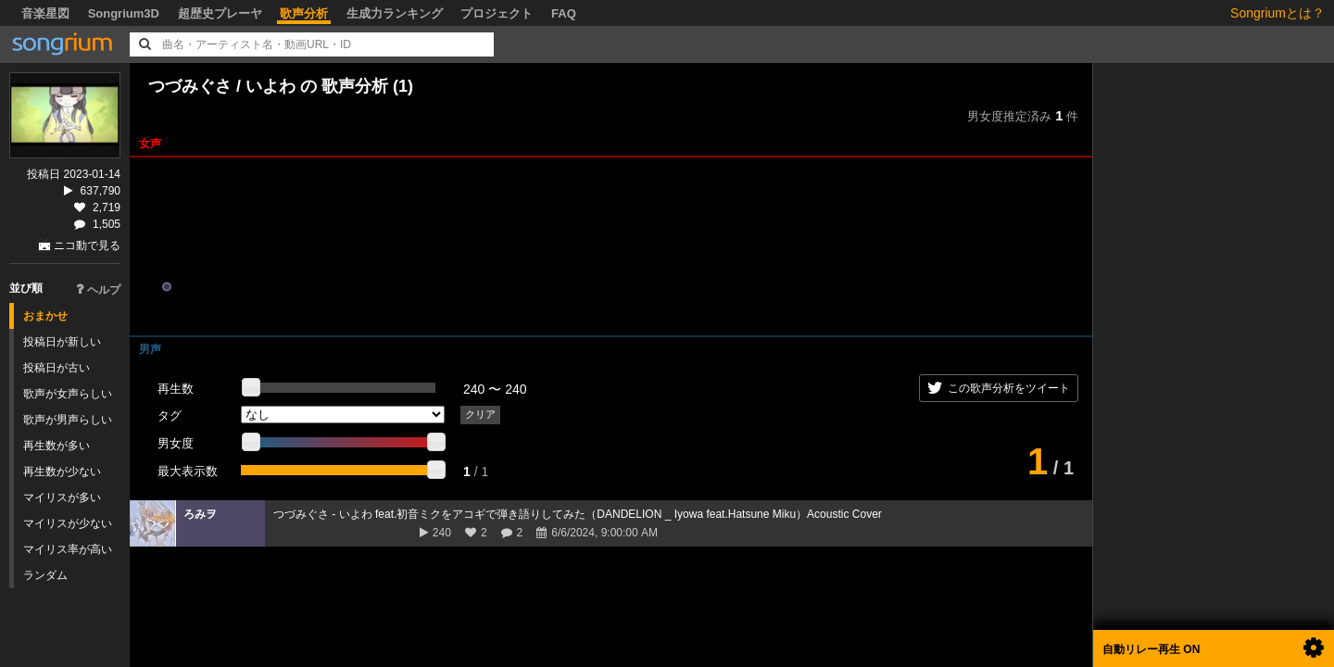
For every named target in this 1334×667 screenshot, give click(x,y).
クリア (480, 414)
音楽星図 (45, 13)
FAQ (563, 13)
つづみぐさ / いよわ (224, 86)
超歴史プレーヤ (220, 13)
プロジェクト (496, 13)
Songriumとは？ (1277, 13)
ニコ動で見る (87, 245)
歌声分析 (304, 13)
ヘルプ (98, 289)
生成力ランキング (394, 13)
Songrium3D (123, 13)
